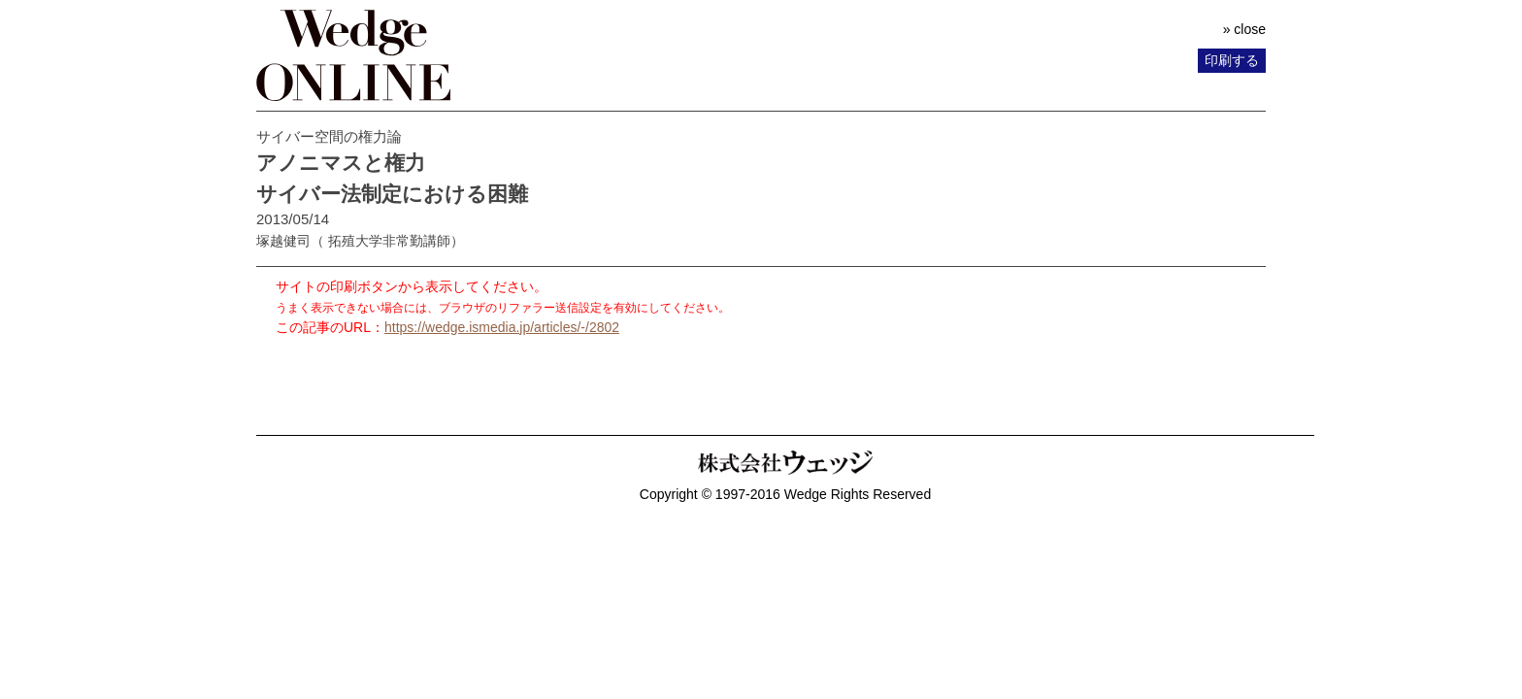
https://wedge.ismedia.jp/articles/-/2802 (501, 327)
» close (1244, 29)
